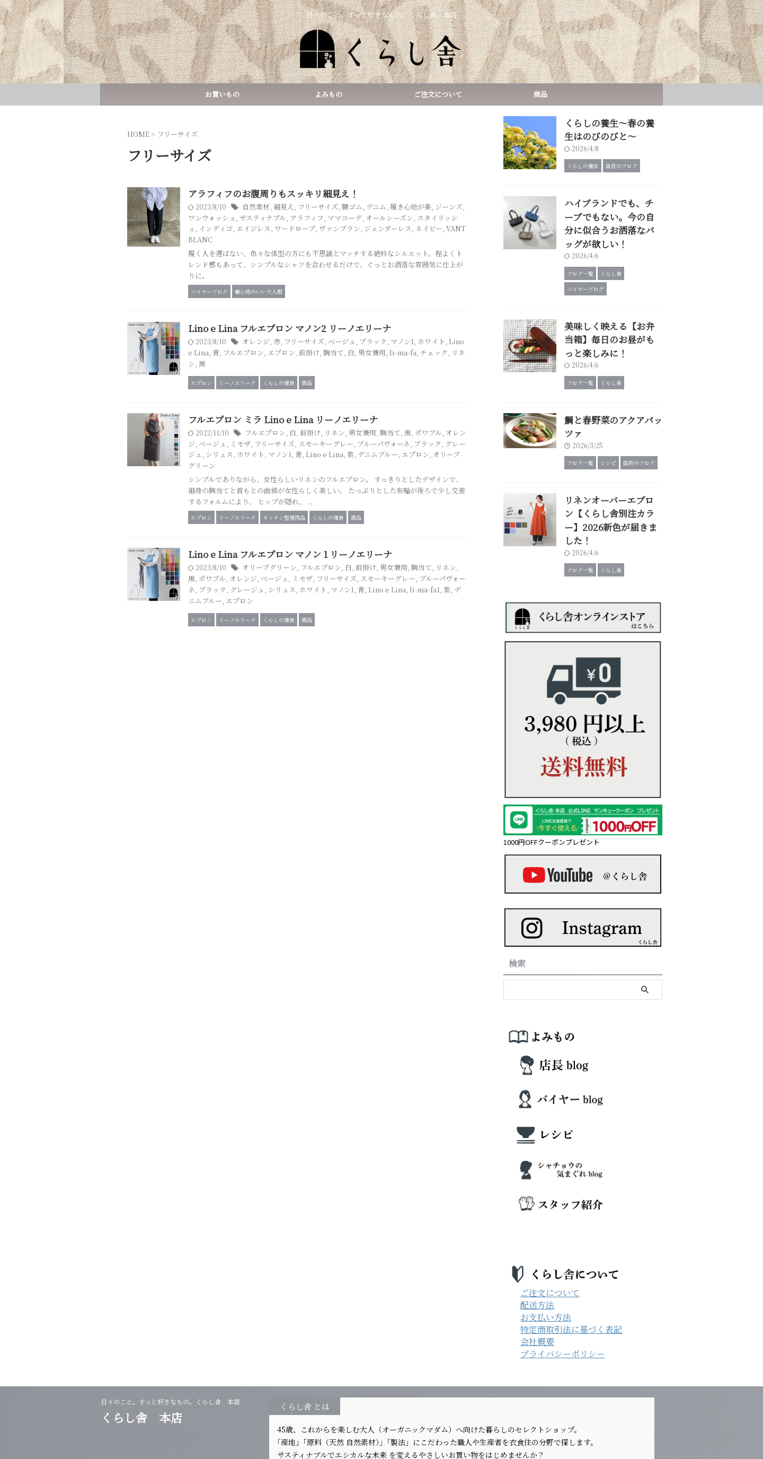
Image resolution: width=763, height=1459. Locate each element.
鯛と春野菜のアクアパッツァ (612, 392)
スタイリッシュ (292, 229)
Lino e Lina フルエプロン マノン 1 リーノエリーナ (337, 609)
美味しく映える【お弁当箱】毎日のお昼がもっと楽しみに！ (612, 315)
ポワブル (296, 633)
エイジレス (369, 229)
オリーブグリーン (347, 508)
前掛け (391, 359)
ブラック (417, 348)
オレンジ (308, 348)
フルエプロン (330, 359)
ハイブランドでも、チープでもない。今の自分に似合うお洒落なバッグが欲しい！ (612, 211)
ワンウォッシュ (302, 218)
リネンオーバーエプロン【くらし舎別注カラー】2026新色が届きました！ (612, 469)
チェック (282, 370)
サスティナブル (350, 218)
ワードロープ (407, 229)
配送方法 (537, 1245)
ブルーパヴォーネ (295, 644)
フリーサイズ (366, 207)
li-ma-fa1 (309, 655)
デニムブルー (270, 508)
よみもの (328, 94)
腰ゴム (397, 207)
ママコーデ (427, 218)
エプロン (365, 359)
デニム (420, 207)
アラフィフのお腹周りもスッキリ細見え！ (321, 194)
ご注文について (434, 94)
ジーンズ (264, 218)
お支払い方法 (545, 1257)
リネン (307, 370)
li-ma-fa (253, 370)
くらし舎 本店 (147, 1357)
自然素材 (308, 207)
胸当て (414, 359)
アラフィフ (391, 218)
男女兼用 (450, 359)
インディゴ (333, 229)
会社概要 (537, 1281)
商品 (540, 94)
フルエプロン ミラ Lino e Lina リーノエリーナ (330, 463)
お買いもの (222, 94)
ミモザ (331, 487)
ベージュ (388, 348)
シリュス (347, 498)
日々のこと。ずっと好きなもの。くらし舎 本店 (173, 1341)
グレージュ (315, 498)
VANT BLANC (350, 239)
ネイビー (312, 239)
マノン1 (445, 348)
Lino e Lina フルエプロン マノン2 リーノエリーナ (336, 335)
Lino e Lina (280, 359)
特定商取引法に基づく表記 (571, 1269)
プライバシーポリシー (562, 1294)
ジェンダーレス (273, 239)
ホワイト (376, 498)
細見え (333, 207)
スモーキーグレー (411, 487)
